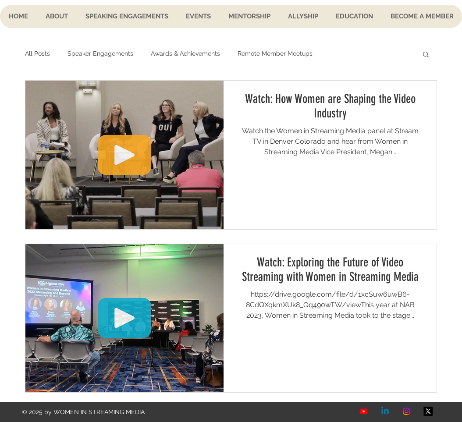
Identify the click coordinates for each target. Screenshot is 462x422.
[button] (426, 55)
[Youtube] (363, 411)
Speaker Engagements (100, 53)
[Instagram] (406, 411)
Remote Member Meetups (275, 53)
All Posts (37, 53)
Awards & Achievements (185, 53)
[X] (428, 411)
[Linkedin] (385, 411)
